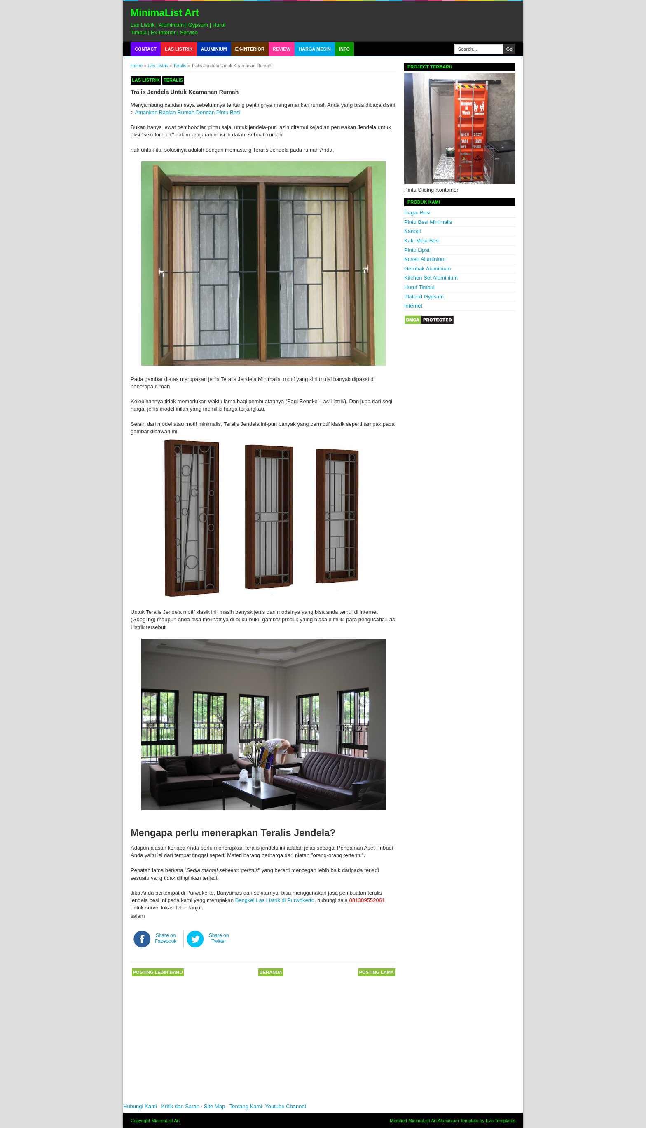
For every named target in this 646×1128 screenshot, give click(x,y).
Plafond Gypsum (424, 297)
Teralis (179, 65)
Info (344, 49)
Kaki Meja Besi (422, 240)
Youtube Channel (285, 1106)
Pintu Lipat (416, 250)
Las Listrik (179, 49)
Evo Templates (500, 1120)
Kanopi (412, 231)
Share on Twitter (219, 938)
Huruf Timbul (419, 287)
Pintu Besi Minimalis (428, 222)
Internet (413, 306)
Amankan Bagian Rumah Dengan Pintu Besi (188, 112)
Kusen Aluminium (424, 259)
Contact (146, 49)
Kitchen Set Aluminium (431, 278)
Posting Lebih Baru (158, 972)
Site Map (214, 1106)
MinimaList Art (165, 12)
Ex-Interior (249, 49)
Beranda (271, 972)
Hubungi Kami (140, 1106)
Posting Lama (376, 972)
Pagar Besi (417, 212)
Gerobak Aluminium (427, 269)
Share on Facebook (166, 938)
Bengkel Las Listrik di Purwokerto (274, 900)
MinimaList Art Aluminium (433, 1120)
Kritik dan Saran (181, 1106)
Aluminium (214, 49)
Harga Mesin (315, 49)
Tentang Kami (245, 1106)
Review (281, 49)
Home (137, 65)
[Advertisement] (246, 1042)
